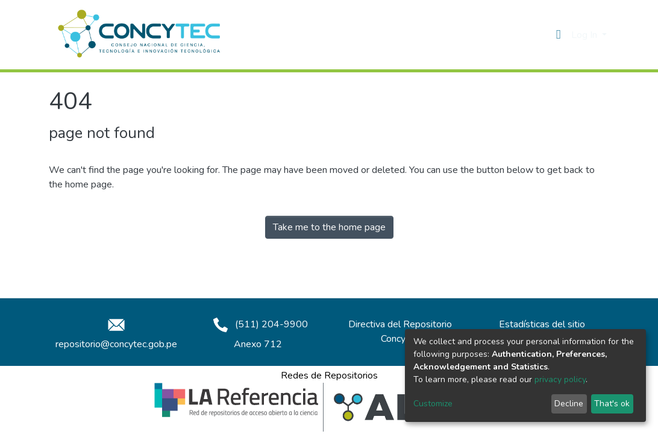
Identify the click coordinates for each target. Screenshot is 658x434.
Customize (433, 403)
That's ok (612, 403)
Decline (568, 403)
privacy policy (560, 379)
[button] (558, 35)
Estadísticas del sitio (542, 324)
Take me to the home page (329, 227)
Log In (585, 35)
